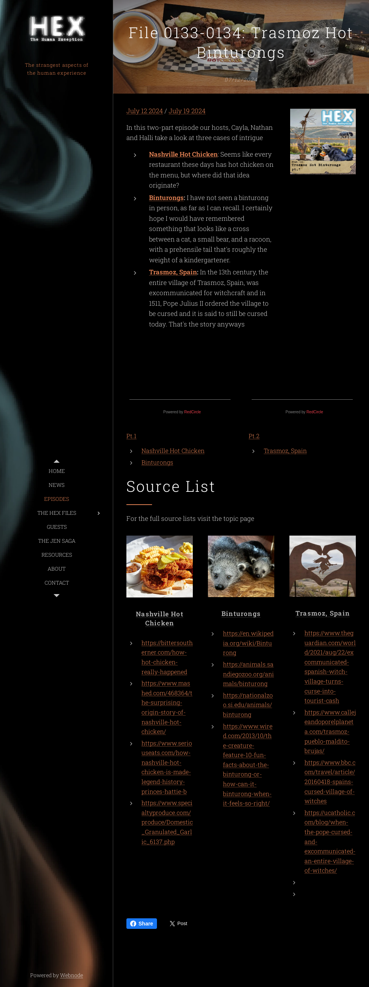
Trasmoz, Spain (173, 272)
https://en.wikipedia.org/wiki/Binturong (248, 643)
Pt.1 (131, 436)
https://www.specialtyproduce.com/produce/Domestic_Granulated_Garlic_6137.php (167, 822)
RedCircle (192, 412)
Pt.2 (254, 436)
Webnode (71, 975)
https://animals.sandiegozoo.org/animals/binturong (248, 674)
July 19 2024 (187, 110)
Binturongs (166, 197)
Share (141, 924)
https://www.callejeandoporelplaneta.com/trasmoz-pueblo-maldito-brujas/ (330, 731)
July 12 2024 (144, 110)
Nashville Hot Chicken (183, 154)
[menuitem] (56, 471)
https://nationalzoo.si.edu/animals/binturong (248, 704)
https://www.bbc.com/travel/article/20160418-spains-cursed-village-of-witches (329, 781)
